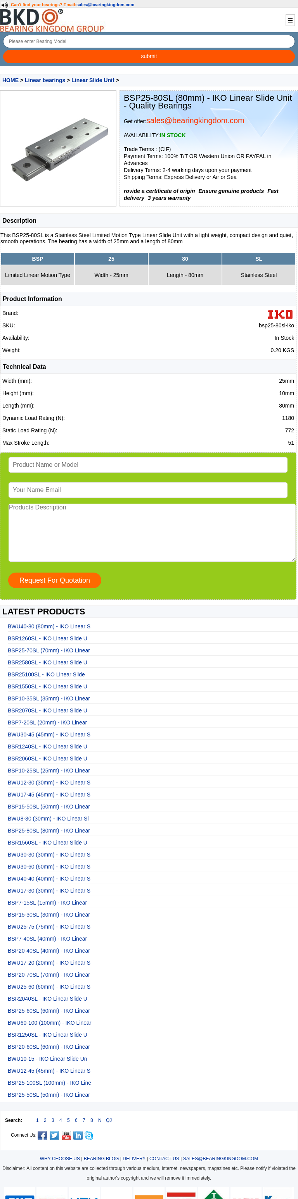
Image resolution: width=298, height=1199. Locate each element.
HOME (10, 80)
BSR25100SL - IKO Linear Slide (46, 674)
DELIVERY (134, 1158)
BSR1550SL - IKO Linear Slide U (47, 686)
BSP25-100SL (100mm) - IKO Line (49, 1083)
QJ (109, 1120)
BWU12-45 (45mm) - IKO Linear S (49, 1071)
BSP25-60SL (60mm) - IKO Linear (49, 1011)
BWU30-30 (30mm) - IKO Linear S (49, 855)
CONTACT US (164, 1158)
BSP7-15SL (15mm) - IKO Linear (47, 903)
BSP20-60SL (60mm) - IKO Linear (49, 1047)
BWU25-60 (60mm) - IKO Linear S (49, 987)
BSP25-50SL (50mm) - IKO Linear (49, 1095)
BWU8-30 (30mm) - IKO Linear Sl (48, 818)
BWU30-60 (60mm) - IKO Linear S (49, 867)
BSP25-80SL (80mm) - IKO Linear (49, 830)
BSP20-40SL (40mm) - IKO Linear (49, 951)
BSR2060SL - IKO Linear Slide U (47, 758)
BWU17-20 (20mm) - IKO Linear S (49, 963)
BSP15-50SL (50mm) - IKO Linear (49, 806)
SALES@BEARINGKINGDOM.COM (220, 1158)
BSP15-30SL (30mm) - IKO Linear (49, 915)
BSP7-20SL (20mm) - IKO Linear (47, 722)
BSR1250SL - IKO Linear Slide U (47, 1035)
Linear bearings (45, 80)
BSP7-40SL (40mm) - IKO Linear (47, 939)
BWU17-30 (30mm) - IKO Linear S (49, 891)
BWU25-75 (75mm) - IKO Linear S (49, 927)
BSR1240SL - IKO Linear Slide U (47, 746)
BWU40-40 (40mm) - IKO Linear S (49, 879)
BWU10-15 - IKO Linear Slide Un (47, 1059)
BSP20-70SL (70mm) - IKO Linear (49, 975)
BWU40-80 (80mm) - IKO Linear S (49, 626)
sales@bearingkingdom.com (105, 4)
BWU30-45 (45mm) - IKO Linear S (49, 734)
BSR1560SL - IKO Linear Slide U (47, 842)
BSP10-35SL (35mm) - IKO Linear (49, 698)
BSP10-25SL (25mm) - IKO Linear (49, 770)
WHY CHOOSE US (60, 1158)
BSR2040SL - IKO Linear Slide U (47, 999)
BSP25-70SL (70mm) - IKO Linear (49, 650)
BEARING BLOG (101, 1158)
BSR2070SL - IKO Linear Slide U (47, 710)
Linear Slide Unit (92, 80)
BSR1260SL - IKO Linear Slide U (47, 638)
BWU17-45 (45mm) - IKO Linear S (49, 794)
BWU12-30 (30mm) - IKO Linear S (49, 782)
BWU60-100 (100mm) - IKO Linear (50, 1023)
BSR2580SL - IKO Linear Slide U (47, 662)
